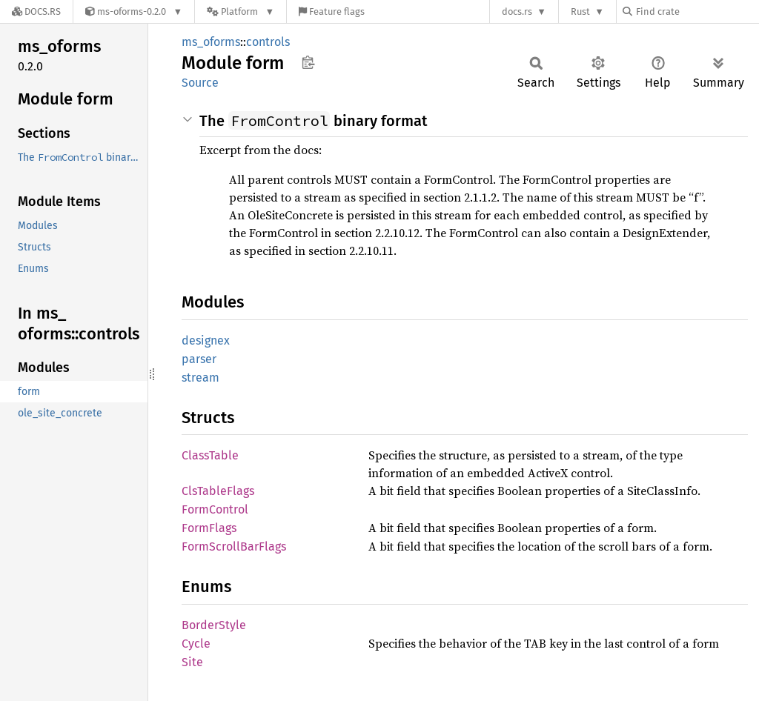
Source (200, 83)
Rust (580, 11)
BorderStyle (214, 625)
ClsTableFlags (218, 491)
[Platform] (240, 11)
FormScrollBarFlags (234, 546)
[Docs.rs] (36, 11)
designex (206, 340)
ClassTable (210, 455)
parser (199, 359)
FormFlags (209, 528)
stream (200, 378)
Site (192, 662)
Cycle (196, 644)
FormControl (215, 509)
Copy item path (308, 62)
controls (268, 42)
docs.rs (517, 11)
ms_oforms (211, 42)
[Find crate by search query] (696, 11)
